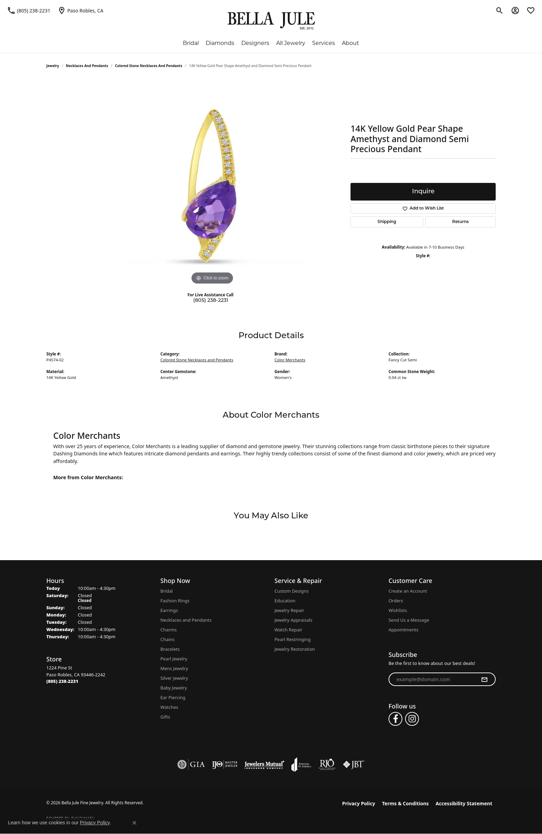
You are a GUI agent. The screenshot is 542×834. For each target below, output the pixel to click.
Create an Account (408, 591)
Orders (396, 600)
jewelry (52, 65)
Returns (460, 222)
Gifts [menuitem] (165, 717)
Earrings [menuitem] (169, 610)
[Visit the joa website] (301, 764)
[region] (212, 182)
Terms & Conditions (405, 803)
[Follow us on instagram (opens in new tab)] (412, 719)
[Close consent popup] (134, 823)
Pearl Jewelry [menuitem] (173, 659)
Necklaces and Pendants (87, 65)
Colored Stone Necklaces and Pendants (149, 65)
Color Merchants (289, 359)
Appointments (403, 630)
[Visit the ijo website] (225, 764)
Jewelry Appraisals (293, 620)
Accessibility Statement (464, 803)
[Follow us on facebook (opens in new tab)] (395, 719)
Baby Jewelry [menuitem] (173, 688)
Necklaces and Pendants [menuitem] (186, 620)
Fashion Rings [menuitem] (174, 600)
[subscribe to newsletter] (484, 679)
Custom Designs (291, 591)
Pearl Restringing (292, 639)
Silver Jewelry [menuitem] (174, 678)
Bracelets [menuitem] (170, 649)
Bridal (191, 43)
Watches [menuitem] (169, 707)
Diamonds (220, 43)
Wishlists (398, 610)
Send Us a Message (409, 620)
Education (285, 600)
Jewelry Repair (289, 610)
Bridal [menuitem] (166, 591)
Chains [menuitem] (167, 639)
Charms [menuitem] (168, 630)
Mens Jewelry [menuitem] (174, 668)
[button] (499, 10)
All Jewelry (290, 43)
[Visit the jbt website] (354, 764)
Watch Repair (288, 630)
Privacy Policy (358, 803)
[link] (28, 10)
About (350, 43)
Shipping (386, 222)
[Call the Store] (62, 681)
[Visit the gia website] (191, 764)
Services (323, 43)
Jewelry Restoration (294, 649)
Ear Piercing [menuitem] (172, 697)
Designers (255, 43)
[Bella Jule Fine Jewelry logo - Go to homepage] (271, 21)
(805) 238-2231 (210, 300)
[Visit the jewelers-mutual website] (264, 764)
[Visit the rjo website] (327, 764)
